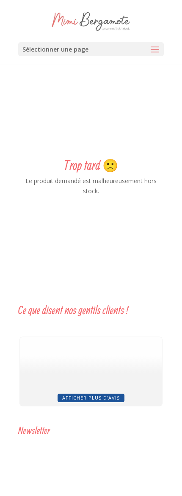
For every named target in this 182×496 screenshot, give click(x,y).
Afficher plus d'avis (91, 398)
